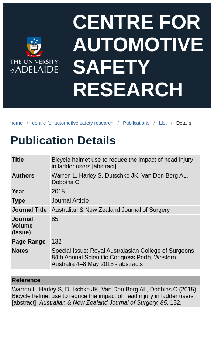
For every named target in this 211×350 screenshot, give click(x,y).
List (163, 123)
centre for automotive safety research (72, 123)
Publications (136, 123)
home (16, 123)
